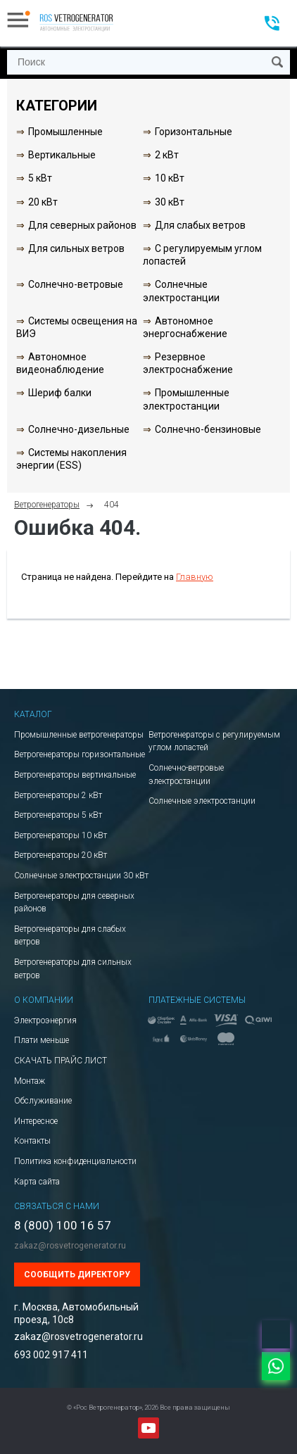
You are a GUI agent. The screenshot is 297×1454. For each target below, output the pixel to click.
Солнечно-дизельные (78, 429)
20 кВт (43, 202)
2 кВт (167, 154)
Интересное (36, 1121)
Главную (194, 576)
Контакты (32, 1141)
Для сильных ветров (76, 248)
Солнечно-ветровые (75, 284)
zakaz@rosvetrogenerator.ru (70, 1246)
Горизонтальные (193, 131)
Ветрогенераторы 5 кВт (58, 815)
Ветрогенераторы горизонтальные (79, 754)
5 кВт (40, 178)
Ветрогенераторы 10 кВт (60, 835)
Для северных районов (82, 225)
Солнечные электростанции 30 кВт (81, 875)
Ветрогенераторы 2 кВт (58, 795)
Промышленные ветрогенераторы (79, 735)
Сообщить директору (77, 1274)
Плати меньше (41, 1040)
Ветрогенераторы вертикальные (75, 775)
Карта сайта (37, 1182)
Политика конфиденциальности (75, 1161)
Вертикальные (62, 154)
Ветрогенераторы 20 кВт (60, 855)
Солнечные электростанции (201, 801)
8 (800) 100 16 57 (62, 1226)
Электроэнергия (45, 1020)
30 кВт (169, 202)
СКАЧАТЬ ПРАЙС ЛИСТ (60, 1061)
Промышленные (65, 131)
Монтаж (29, 1081)
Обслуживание (43, 1101)
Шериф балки (59, 392)
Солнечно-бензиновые (208, 429)
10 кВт (169, 178)
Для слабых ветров (200, 225)
